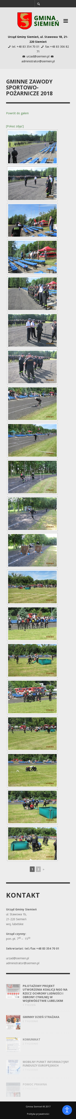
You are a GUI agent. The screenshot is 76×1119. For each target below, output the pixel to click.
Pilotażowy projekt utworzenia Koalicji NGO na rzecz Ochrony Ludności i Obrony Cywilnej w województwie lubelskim (45, 999)
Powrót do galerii (17, 113)
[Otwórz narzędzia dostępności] (67, 1110)
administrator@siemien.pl (38, 61)
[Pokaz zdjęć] (15, 126)
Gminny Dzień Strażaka (41, 1023)
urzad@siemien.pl (38, 56)
